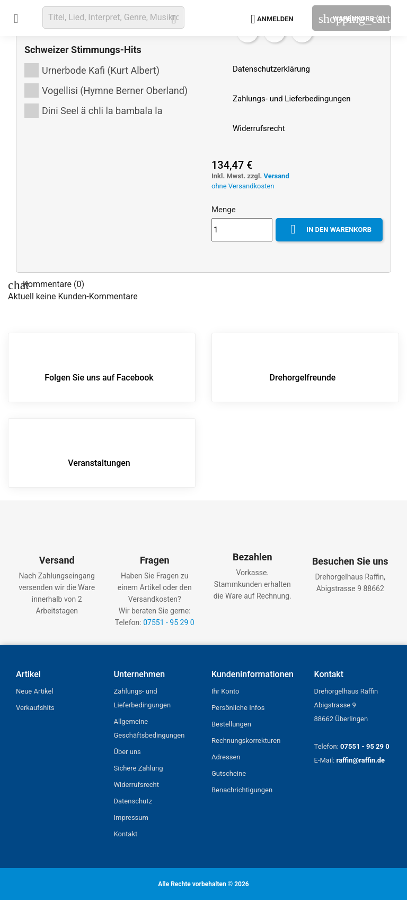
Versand (276, 176)
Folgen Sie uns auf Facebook (99, 366)
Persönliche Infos (237, 708)
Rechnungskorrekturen (245, 741)
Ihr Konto (225, 691)
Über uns (127, 752)
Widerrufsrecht (137, 785)
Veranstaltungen (99, 452)
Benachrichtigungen (241, 790)
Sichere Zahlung (138, 768)
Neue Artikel (35, 691)
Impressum (131, 817)
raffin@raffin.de (361, 760)
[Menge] (241, 229)
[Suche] (113, 17)
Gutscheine (228, 773)
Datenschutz (133, 801)
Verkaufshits (35, 708)
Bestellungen (231, 724)
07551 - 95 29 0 (168, 622)
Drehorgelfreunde (303, 366)
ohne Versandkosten (243, 186)
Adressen (225, 757)
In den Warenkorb (329, 229)
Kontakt (126, 834)
